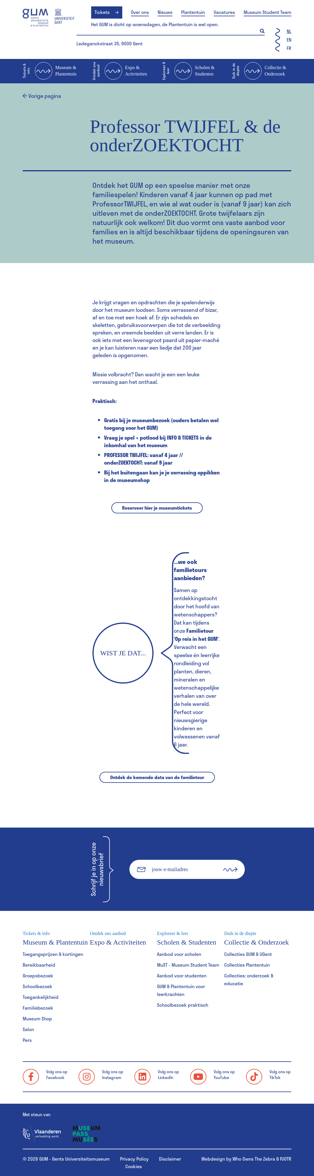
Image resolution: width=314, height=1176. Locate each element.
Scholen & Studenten (188, 71)
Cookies (133, 1166)
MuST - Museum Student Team (188, 964)
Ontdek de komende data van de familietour (157, 777)
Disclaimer (170, 1158)
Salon (28, 1029)
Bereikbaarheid (39, 964)
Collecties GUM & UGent (248, 954)
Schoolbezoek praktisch (182, 1004)
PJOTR (285, 1158)
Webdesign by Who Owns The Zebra (238, 1158)
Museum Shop (37, 1018)
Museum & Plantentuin (49, 71)
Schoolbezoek (37, 986)
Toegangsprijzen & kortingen (53, 954)
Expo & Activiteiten (119, 71)
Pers (27, 1040)
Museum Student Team (267, 12)
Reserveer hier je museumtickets (157, 507)
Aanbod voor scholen (179, 954)
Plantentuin (193, 12)
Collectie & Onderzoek (259, 71)
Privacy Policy (134, 1158)
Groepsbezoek (38, 975)
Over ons (140, 12)
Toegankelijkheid (40, 997)
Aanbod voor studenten (181, 975)
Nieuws (165, 12)
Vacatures (224, 12)
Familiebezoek (38, 1007)
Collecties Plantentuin (247, 964)
